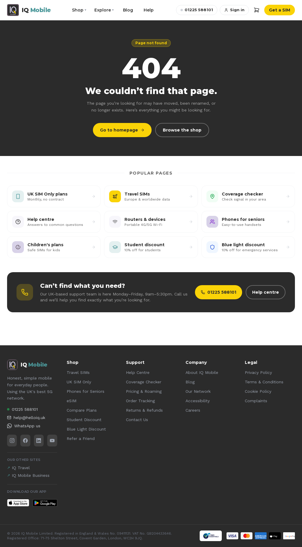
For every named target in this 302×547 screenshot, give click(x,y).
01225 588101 (196, 9)
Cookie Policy (258, 391)
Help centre (265, 292)
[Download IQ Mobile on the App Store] (18, 502)
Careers (193, 410)
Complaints (256, 400)
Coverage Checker (143, 382)
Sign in (234, 9)
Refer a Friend (81, 438)
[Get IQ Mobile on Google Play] (45, 503)
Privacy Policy (258, 372)
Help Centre (138, 372)
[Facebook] (25, 440)
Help (149, 10)
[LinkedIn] (39, 440)
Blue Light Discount (86, 429)
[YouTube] (52, 440)
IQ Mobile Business (28, 475)
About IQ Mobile (202, 372)
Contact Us (137, 419)
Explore (104, 10)
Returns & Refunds (144, 410)
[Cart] (256, 10)
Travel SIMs (78, 372)
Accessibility (198, 400)
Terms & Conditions (264, 382)
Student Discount (84, 419)
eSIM (71, 400)
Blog (128, 10)
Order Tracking (140, 400)
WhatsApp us (23, 425)
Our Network (198, 391)
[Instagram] (12, 440)
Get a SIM (279, 10)
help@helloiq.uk (26, 417)
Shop (79, 10)
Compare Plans (82, 410)
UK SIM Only (79, 382)
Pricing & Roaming (144, 391)
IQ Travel (18, 467)
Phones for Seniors (85, 391)
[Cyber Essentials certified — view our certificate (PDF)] (211, 535)
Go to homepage (122, 130)
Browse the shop (182, 130)
